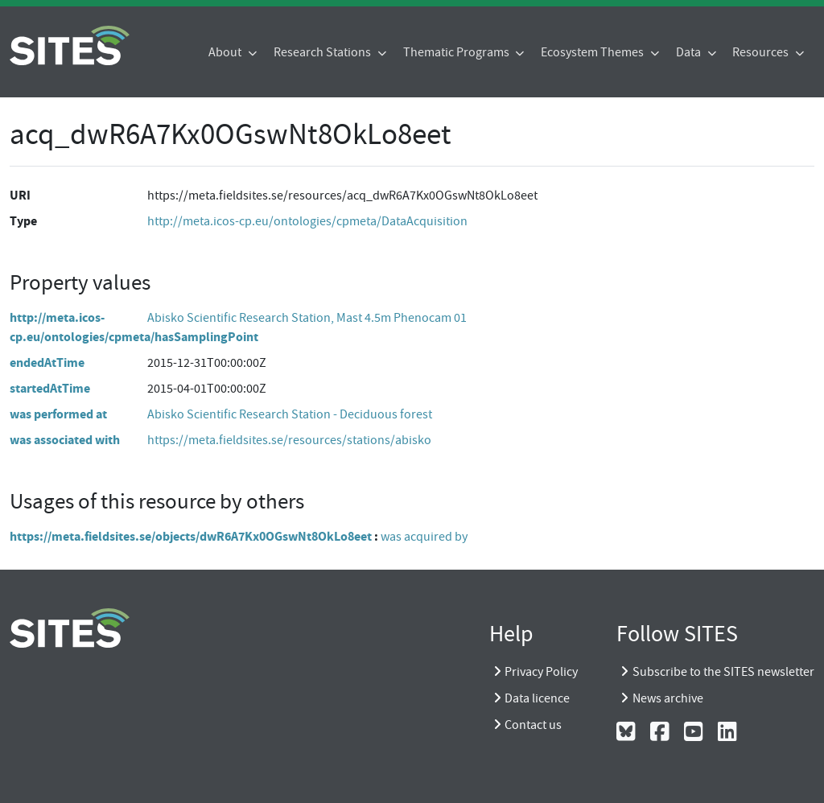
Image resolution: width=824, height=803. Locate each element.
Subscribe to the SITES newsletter (723, 672)
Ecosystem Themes (593, 52)
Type (23, 220)
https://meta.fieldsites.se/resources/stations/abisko (289, 440)
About (226, 52)
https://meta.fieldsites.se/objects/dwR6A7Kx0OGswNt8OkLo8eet (191, 536)
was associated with (65, 439)
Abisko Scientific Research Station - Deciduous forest (289, 414)
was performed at (58, 414)
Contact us (533, 725)
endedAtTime (47, 362)
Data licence (537, 698)
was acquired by (424, 537)
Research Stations (323, 52)
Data (689, 52)
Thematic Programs (457, 52)
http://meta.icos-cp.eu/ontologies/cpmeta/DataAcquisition (307, 221)
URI (20, 195)
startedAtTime (50, 388)
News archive (667, 698)
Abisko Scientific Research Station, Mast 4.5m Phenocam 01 (307, 318)
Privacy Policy (541, 672)
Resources (761, 52)
